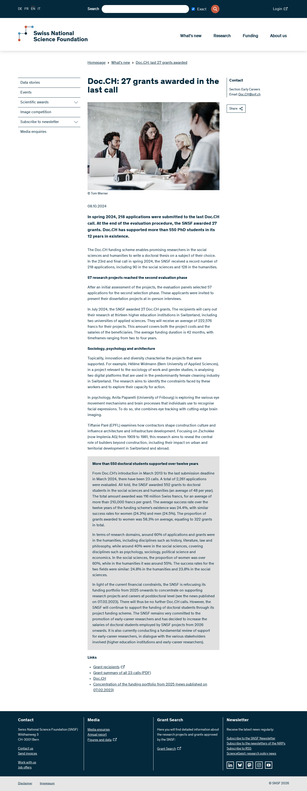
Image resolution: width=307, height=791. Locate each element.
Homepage (97, 63)
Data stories (30, 83)
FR (26, 9)
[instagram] (259, 765)
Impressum (47, 783)
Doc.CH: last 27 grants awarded (159, 63)
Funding (250, 36)
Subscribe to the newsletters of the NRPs (256, 743)
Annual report (97, 735)
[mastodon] (249, 765)
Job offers (25, 767)
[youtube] (268, 765)
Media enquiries (33, 132)
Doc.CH (99, 679)
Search (93, 9)
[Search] (215, 9)
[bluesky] (239, 765)
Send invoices (27, 754)
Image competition (35, 112)
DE (20, 9)
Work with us (27, 762)
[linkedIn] (230, 765)
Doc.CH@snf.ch (249, 94)
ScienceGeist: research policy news (251, 754)
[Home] (53, 40)
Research (222, 36)
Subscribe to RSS (239, 748)
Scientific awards (34, 102)
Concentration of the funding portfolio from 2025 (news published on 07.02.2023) (150, 687)
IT (39, 9)
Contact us (25, 748)
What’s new (190, 36)
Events (25, 92)
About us (278, 36)
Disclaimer (25, 783)
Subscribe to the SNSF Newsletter (251, 738)
